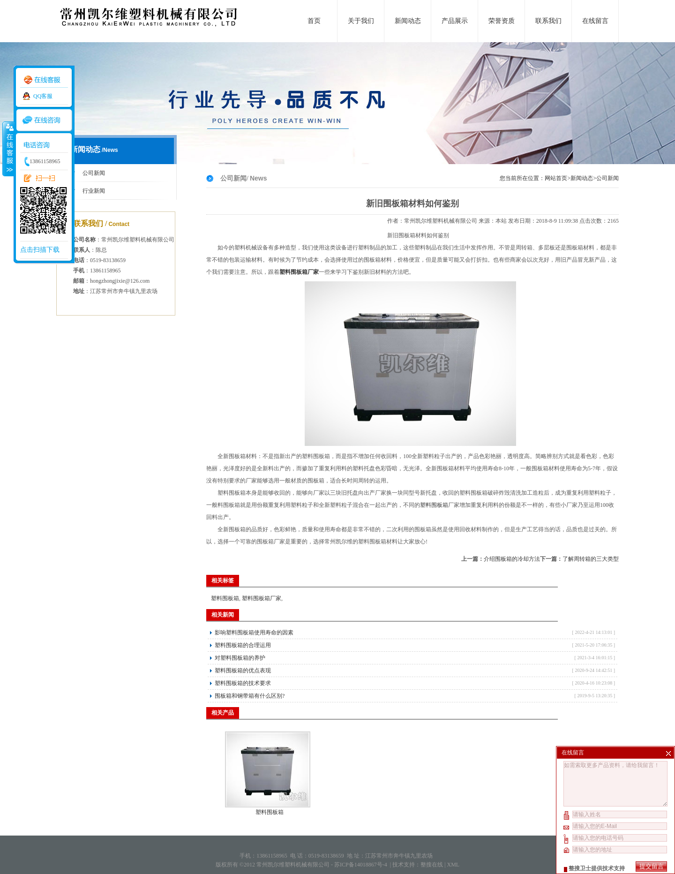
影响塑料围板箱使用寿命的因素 (254, 632)
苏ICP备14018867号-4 (361, 864)
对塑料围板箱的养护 (240, 658)
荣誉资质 (501, 20)
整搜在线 (431, 864)
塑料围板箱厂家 (261, 598)
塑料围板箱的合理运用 (243, 645)
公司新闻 (93, 173)
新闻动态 (408, 20)
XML (453, 864)
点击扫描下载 (40, 249)
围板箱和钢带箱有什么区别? (250, 696)
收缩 (8, 148)
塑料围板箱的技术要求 (243, 683)
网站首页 (556, 178)
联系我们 (548, 20)
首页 (314, 20)
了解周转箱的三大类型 (590, 559)
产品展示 (455, 20)
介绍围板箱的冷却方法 (512, 559)
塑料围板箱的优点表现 (243, 670)
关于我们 (361, 20)
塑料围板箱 (434, 505)
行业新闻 (93, 191)
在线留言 (595, 20)
